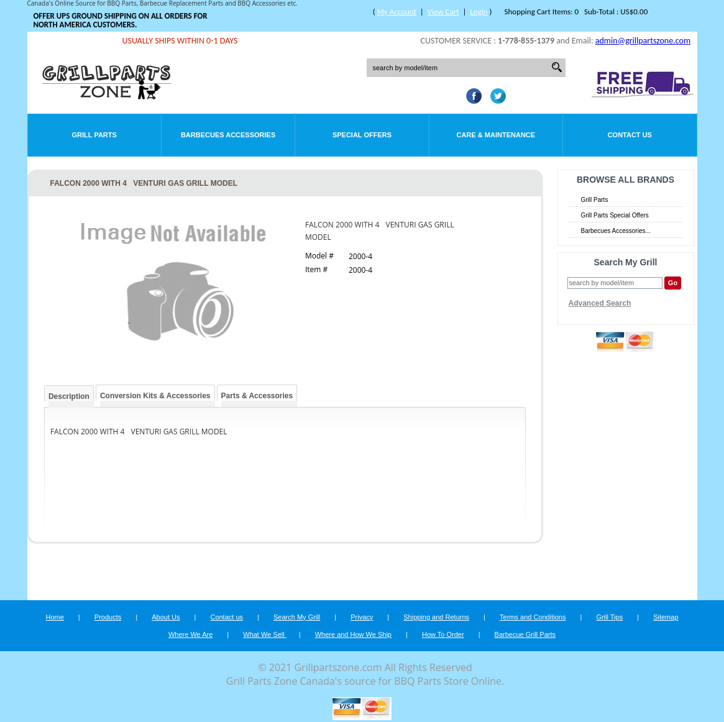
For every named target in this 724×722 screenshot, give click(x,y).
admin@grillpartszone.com (642, 40)
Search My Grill (296, 617)
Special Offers (362, 135)
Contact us (226, 617)
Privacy (362, 617)
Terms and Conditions (533, 617)
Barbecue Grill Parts (525, 634)
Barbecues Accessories (228, 135)
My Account (396, 11)
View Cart (443, 11)
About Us (166, 617)
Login (478, 11)
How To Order (443, 634)
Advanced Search (600, 303)
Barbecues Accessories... (616, 230)
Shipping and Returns (436, 617)
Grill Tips (609, 617)
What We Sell (264, 634)
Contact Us (630, 135)
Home (54, 617)
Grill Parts (94, 135)
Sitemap (665, 617)
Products (107, 617)
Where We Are (190, 634)
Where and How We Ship (353, 634)
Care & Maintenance (496, 135)
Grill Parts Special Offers (615, 215)
